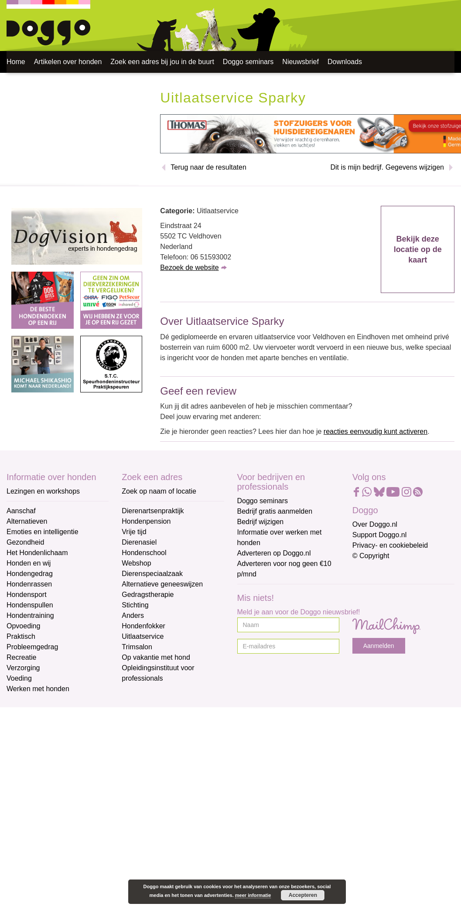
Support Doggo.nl (379, 535)
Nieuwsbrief (300, 61)
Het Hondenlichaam (37, 552)
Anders (133, 615)
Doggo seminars (248, 61)
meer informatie (253, 895)
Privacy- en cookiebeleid (390, 545)
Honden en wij (29, 563)
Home (16, 61)
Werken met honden (38, 688)
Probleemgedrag (32, 647)
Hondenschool (144, 552)
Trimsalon (137, 647)
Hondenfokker (143, 626)
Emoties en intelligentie (43, 531)
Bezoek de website (189, 267)
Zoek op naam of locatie (159, 491)
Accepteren (303, 895)
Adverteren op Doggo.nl (274, 553)
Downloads (345, 61)
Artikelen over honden (68, 61)
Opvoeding (23, 626)
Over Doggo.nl (374, 524)
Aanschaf (21, 511)
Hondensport (27, 594)
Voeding (19, 678)
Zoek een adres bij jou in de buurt (162, 61)
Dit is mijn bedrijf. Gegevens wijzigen (387, 167)
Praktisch (21, 636)
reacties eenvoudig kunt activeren (375, 431)
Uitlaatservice (143, 636)
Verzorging (23, 668)
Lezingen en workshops (43, 491)
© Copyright (370, 555)
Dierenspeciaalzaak (152, 573)
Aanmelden (378, 645)
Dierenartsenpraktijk (153, 511)
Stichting (135, 605)
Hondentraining (30, 615)
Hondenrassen (29, 584)
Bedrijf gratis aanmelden (275, 511)
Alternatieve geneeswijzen (162, 584)
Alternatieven (27, 521)
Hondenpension (146, 521)
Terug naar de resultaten (208, 167)
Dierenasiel (139, 542)
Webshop (136, 563)
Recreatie (21, 657)
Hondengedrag (30, 573)
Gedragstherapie (148, 594)
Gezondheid (25, 542)
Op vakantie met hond (156, 657)
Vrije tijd (134, 531)
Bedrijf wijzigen (260, 521)
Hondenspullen (30, 605)
